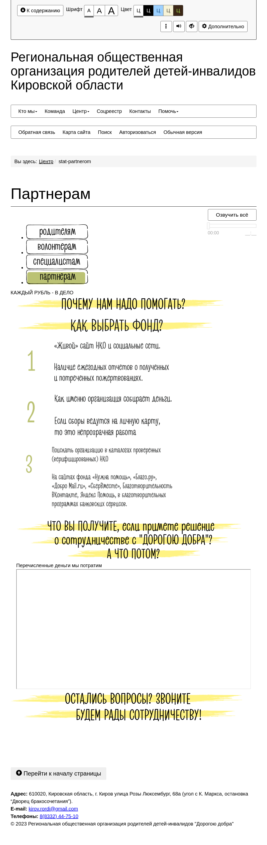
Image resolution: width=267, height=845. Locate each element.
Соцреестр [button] (109, 111)
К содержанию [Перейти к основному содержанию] (40, 10)
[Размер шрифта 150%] (99, 10)
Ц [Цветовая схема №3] (158, 10)
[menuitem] (28, 111)
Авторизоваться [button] (137, 132)
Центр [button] (80, 111)
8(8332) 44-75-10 (59, 816)
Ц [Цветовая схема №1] (138, 12)
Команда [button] (55, 111)
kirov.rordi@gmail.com (53, 809)
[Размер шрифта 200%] (111, 10)
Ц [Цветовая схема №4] (168, 10)
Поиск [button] (105, 132)
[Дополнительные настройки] (191, 26)
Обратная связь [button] (36, 132)
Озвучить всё (232, 215)
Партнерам (51, 193)
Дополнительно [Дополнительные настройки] (223, 26)
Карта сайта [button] (76, 132)
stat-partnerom (75, 161)
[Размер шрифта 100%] (89, 10)
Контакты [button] (140, 111)
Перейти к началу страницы (58, 773)
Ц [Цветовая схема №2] (148, 10)
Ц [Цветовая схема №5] (178, 10)
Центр (46, 161)
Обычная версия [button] (182, 132)
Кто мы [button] (27, 111)
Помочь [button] (168, 111)
